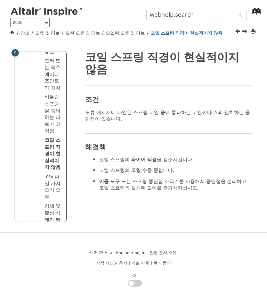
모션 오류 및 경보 (82, 33)
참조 (25, 33)
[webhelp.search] (238, 15)
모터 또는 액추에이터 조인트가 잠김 (52, 74)
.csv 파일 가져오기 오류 (52, 187)
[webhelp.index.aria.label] (255, 14)
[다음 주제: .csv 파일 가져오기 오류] (245, 32)
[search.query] (196, 15)
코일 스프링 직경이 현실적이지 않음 (186, 33)
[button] (41, 61)
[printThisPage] (254, 31)
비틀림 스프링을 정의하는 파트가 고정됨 (52, 113)
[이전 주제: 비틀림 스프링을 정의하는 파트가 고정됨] (238, 32)
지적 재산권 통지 (111, 263)
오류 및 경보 (47, 33)
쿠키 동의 (162, 263)
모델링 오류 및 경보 (125, 33)
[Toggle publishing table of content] (15, 52)
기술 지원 (140, 263)
